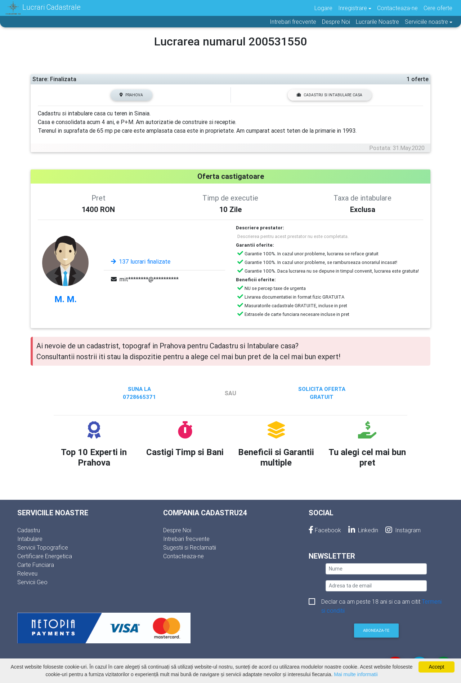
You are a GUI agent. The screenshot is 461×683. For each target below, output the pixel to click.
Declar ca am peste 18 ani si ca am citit (381, 602)
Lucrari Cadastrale (43, 7)
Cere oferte (438, 8)
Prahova (131, 95)
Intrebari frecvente (293, 21)
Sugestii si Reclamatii (189, 547)
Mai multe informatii (355, 674)
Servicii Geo (32, 582)
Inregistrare (352, 8)
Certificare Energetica (44, 556)
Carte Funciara (35, 564)
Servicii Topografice (42, 547)
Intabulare (29, 538)
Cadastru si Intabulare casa (329, 95)
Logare (323, 8)
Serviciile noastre (426, 21)
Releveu (27, 573)
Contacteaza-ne (397, 8)
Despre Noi (336, 21)
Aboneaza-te (376, 630)
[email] (376, 585)
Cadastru (28, 530)
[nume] (376, 568)
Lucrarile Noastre (377, 21)
